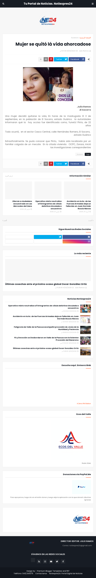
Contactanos (41, 573)
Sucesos (74, 37)
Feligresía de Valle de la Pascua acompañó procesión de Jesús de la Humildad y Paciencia (46, 328)
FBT (68, 571)
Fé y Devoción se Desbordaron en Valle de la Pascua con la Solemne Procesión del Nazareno (46, 339)
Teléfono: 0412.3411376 (23, 573)
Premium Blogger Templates (49, 571)
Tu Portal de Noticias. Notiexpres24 (48, 4)
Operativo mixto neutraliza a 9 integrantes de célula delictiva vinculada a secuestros (48, 205)
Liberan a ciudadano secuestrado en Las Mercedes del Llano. (22, 203)
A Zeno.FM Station (84, 403)
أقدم (5, 220)
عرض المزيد (9, 176)
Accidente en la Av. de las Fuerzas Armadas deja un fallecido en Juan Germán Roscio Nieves (78, 205)
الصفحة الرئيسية (85, 37)
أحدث (90, 220)
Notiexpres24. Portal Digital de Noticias (65, 573)
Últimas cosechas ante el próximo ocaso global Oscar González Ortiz (46, 284)
